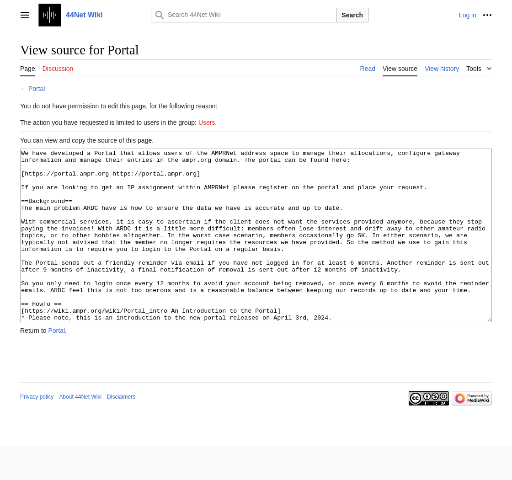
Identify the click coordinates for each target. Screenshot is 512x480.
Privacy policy (36, 431)
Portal (36, 88)
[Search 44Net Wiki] (243, 15)
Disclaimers (121, 431)
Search (352, 15)
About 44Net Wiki (80, 431)
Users (206, 122)
